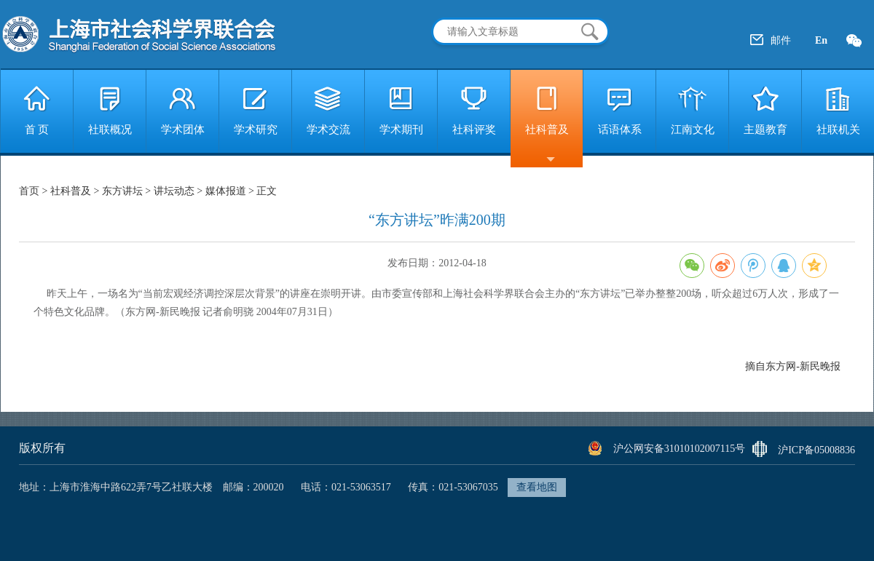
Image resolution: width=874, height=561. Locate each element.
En (821, 40)
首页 (30, 191)
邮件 (781, 40)
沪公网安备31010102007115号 (679, 448)
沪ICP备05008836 (816, 450)
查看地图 (536, 487)
